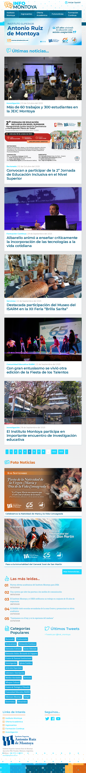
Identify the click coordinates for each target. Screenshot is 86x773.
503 (61, 452)
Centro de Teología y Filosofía (18, 687)
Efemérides (22, 702)
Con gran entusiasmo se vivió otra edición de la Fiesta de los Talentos (37, 370)
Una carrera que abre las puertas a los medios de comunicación (36, 592)
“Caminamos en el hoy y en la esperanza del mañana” (32, 618)
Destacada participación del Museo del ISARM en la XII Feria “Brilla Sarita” (41, 307)
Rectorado (12, 166)
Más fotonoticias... (71, 572)
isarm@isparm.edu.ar (10, 755)
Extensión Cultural (13, 649)
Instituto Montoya (11, 14)
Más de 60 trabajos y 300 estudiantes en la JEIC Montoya (42, 109)
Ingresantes (26, 14)
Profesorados (22, 639)
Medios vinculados (13, 678)
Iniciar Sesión (74, 2)
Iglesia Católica (25, 663)
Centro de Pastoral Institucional (18, 658)
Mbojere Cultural (13, 682)
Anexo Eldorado (30, 649)
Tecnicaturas (11, 644)
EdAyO (27, 697)
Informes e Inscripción (15, 673)
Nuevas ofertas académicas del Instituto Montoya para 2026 (34, 585)
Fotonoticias (57, 14)
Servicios (11, 301)
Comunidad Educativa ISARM (21, 364)
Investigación (13, 103)
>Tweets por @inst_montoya (57, 634)
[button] (10, 31)
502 (54, 452)
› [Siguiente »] (66, 452)
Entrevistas (10, 702)
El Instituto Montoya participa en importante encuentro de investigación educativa (41, 435)
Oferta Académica (42, 14)
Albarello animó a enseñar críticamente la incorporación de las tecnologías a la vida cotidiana (42, 241)
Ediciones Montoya (13, 697)
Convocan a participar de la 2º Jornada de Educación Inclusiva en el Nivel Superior (41, 174)
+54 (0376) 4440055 (16, 753)
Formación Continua (73, 14)
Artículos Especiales (14, 668)
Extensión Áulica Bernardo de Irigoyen (21, 653)
